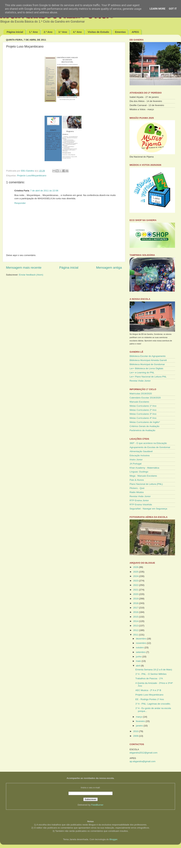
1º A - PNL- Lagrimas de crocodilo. (153, 703)
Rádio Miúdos (137, 492)
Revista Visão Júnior (140, 380)
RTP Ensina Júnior (139, 500)
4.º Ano (77, 31)
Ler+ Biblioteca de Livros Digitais (146, 368)
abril (138, 665)
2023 (136, 580)
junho (139, 656)
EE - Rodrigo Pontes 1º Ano (149, 699)
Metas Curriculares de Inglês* (145, 422)
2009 (136, 736)
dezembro (141, 638)
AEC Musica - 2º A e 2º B (148, 690)
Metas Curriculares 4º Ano (143, 418)
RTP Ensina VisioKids (141, 504)
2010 (136, 731)
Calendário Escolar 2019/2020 (145, 397)
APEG (135, 31)
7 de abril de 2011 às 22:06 (44, 190)
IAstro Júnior (136, 459)
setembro (141, 652)
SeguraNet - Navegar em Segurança (148, 508)
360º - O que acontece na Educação (148, 443)
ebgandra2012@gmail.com (143, 752)
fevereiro (141, 721)
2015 (136, 616)
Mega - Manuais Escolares (143, 476)
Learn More (157, 8)
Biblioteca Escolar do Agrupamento (148, 356)
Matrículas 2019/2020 (141, 393)
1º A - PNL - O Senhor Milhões (151, 674)
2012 (136, 630)
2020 (136, 594)
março (139, 716)
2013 (136, 625)
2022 (136, 585)
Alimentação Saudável (141, 451)
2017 (136, 607)
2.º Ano (48, 31)
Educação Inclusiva (139, 455)
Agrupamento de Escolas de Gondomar (150, 447)
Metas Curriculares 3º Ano (143, 414)
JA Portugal (135, 463)
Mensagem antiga (109, 267)
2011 (136, 634)
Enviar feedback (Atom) (31, 274)
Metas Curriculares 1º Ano (143, 406)
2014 (136, 621)
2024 (136, 576)
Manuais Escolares (139, 401)
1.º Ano (33, 31)
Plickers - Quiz (137, 488)
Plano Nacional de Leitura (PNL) (146, 484)
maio (139, 661)
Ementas (120, 31)
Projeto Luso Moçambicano (149, 694)
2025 (136, 571)
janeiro (139, 725)
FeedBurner (97, 805)
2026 (136, 567)
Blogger (113, 839)
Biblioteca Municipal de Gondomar (147, 364)
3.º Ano (62, 31)
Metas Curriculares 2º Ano (143, 410)
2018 (136, 603)
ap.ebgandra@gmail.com (142, 761)
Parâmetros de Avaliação (142, 430)
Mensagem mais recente (23, 267)
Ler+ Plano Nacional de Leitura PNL (148, 376)
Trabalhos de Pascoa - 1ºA (149, 678)
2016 (136, 612)
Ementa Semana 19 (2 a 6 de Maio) (153, 669)
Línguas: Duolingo (139, 471)
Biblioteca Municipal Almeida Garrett (148, 360)
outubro (140, 647)
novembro (141, 643)
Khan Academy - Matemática (144, 467)
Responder (20, 203)
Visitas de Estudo (98, 31)
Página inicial (15, 31)
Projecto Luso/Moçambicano (31, 175)
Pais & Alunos (137, 480)
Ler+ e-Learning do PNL (142, 372)
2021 (136, 589)
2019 (136, 598)
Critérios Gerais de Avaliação (144, 426)
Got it (173, 8)
